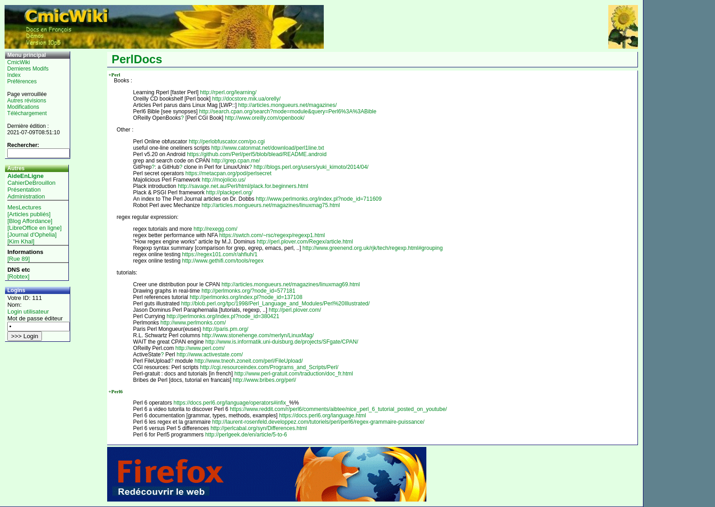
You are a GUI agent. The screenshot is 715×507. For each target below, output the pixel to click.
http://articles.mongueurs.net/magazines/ (287, 105)
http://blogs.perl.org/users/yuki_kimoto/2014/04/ (311, 167)
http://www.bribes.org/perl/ (264, 380)
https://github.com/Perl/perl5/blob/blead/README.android (256, 154)
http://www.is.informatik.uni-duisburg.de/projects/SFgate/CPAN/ (281, 342)
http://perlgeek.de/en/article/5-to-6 (246, 434)
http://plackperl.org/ (229, 192)
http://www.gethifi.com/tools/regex (223, 261)
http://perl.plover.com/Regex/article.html (305, 241)
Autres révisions (26, 100)
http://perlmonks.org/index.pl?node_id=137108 (246, 297)
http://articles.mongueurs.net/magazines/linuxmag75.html (271, 205)
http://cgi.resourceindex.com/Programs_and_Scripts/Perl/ (269, 367)
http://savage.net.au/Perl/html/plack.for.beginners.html (243, 186)
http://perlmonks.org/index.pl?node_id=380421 (222, 316)
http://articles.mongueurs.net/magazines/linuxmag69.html (291, 284)
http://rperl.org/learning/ (228, 92)
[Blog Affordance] (29, 221)
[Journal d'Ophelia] (32, 234)
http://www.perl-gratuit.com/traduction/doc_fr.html (293, 373)
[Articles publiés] (29, 214)
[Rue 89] (18, 258)
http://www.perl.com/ (200, 348)
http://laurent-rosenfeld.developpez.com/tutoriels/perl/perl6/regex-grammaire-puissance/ (318, 422)
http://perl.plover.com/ (295, 310)
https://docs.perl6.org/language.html (322, 415)
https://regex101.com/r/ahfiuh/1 (219, 254)
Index (14, 75)
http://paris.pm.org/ (226, 329)
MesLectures (24, 207)
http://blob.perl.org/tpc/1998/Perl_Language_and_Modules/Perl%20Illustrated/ (275, 303)
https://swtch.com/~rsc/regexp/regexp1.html (272, 235)
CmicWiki (18, 62)
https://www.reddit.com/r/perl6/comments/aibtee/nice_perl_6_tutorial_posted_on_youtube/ (338, 409)
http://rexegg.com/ (216, 229)
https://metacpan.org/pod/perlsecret (229, 173)
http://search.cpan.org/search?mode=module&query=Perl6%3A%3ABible (288, 111)
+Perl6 (116, 391)
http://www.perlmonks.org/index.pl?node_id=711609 (319, 199)
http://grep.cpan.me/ (236, 160)
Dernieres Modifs (28, 69)
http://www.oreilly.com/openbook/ (265, 118)
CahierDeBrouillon (31, 182)
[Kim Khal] (20, 241)
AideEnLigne (25, 175)
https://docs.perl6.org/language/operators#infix (230, 403)
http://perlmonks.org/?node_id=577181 (248, 291)
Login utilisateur (28, 311)
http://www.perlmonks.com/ (193, 322)
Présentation (24, 189)
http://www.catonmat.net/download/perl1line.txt (267, 148)
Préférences (22, 81)
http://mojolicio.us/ (224, 180)
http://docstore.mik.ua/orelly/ (246, 99)
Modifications (23, 107)
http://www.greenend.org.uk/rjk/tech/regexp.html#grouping (372, 248)
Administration (26, 196)
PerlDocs (137, 59)
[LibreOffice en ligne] (34, 227)
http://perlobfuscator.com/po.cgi (227, 141)
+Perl (114, 74)
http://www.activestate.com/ (209, 354)
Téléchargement (27, 113)
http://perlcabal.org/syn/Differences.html (259, 428)
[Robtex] (18, 276)
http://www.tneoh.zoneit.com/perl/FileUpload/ (249, 361)
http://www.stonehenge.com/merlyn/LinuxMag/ (258, 335)
